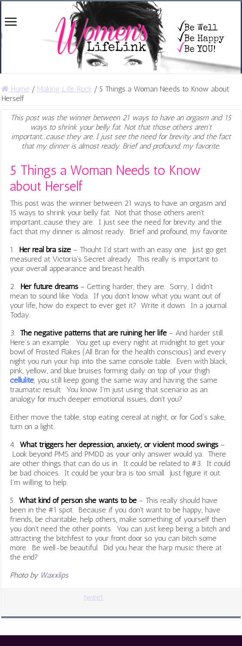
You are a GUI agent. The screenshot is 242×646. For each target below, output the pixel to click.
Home (15, 89)
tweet (93, 597)
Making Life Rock (64, 89)
